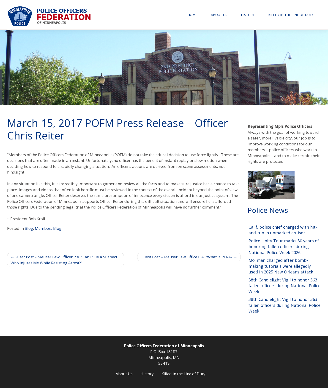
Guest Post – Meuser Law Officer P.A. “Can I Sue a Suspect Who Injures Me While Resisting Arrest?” (64, 259)
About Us (219, 15)
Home (192, 15)
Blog (29, 228)
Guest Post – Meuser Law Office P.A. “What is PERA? (186, 257)
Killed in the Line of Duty (291, 15)
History (247, 15)
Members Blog (48, 228)
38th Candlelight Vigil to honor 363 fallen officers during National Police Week (284, 285)
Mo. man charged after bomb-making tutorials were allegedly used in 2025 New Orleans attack (281, 266)
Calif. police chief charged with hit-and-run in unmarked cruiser (283, 230)
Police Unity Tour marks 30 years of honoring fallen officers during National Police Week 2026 (284, 246)
